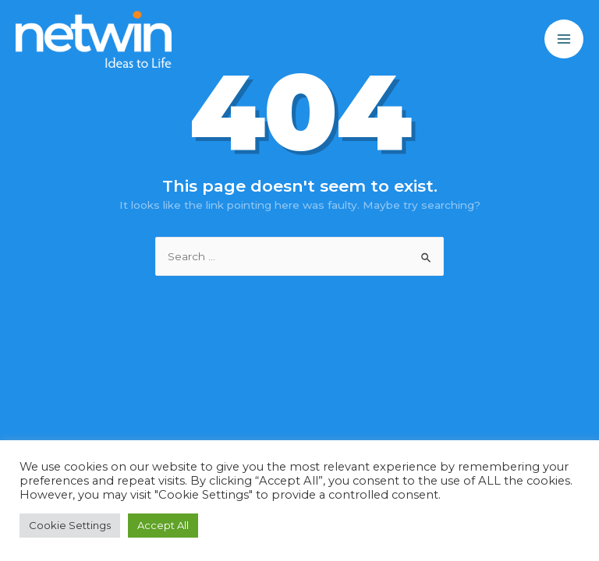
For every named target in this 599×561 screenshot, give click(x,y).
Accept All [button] (163, 525)
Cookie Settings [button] (70, 525)
